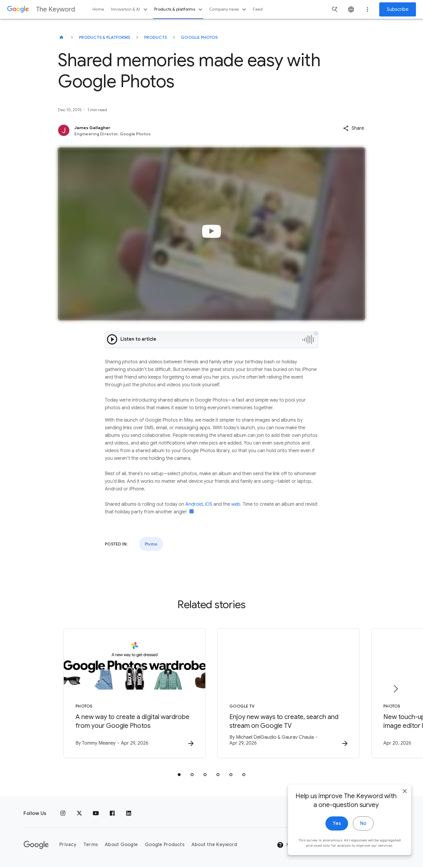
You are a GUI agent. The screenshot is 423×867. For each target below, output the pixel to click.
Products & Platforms (104, 37)
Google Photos (199, 37)
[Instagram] (63, 813)
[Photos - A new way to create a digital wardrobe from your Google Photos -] (134, 693)
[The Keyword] (61, 37)
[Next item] (395, 689)
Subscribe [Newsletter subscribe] (397, 9)
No (363, 827)
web (235, 504)
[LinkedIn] (129, 813)
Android (194, 504)
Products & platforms (179, 9)
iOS (208, 504)
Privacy (67, 845)
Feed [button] (258, 9)
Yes (337, 827)
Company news (228, 9)
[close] (404, 794)
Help (287, 844)
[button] (353, 128)
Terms (90, 845)
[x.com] (79, 813)
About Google (121, 845)
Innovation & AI (130, 9)
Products (155, 37)
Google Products (164, 845)
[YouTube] (96, 813)
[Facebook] (112, 813)
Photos (151, 544)
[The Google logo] (36, 845)
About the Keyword (214, 845)
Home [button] (98, 9)
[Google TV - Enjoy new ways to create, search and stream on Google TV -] (288, 693)
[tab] (179, 774)
